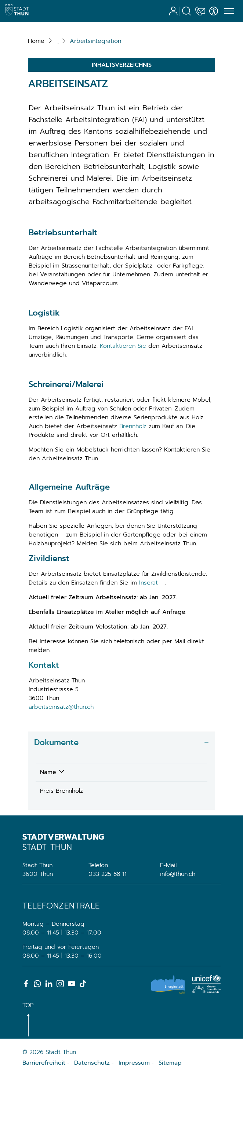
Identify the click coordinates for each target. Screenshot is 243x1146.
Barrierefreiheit (43, 1132)
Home (36, 108)
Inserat (152, 649)
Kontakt (44, 732)
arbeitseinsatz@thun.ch (61, 774)
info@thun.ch (177, 943)
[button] (95, 108)
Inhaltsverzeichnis (122, 132)
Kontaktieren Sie (123, 413)
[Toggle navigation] (228, 11)
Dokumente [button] (56, 809)
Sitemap (170, 1132)
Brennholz (132, 493)
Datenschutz (92, 1132)
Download (177, 859)
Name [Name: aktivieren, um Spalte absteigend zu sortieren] (48, 838)
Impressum (134, 1132)
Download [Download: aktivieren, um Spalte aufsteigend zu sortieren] (151, 838)
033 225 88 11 (107, 943)
